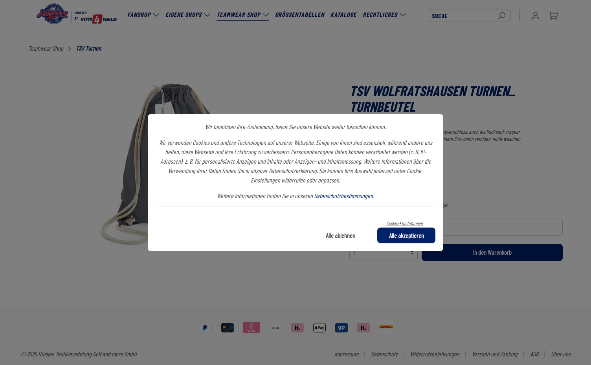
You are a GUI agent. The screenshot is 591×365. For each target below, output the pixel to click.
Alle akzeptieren (406, 235)
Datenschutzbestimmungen (343, 195)
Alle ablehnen (340, 235)
